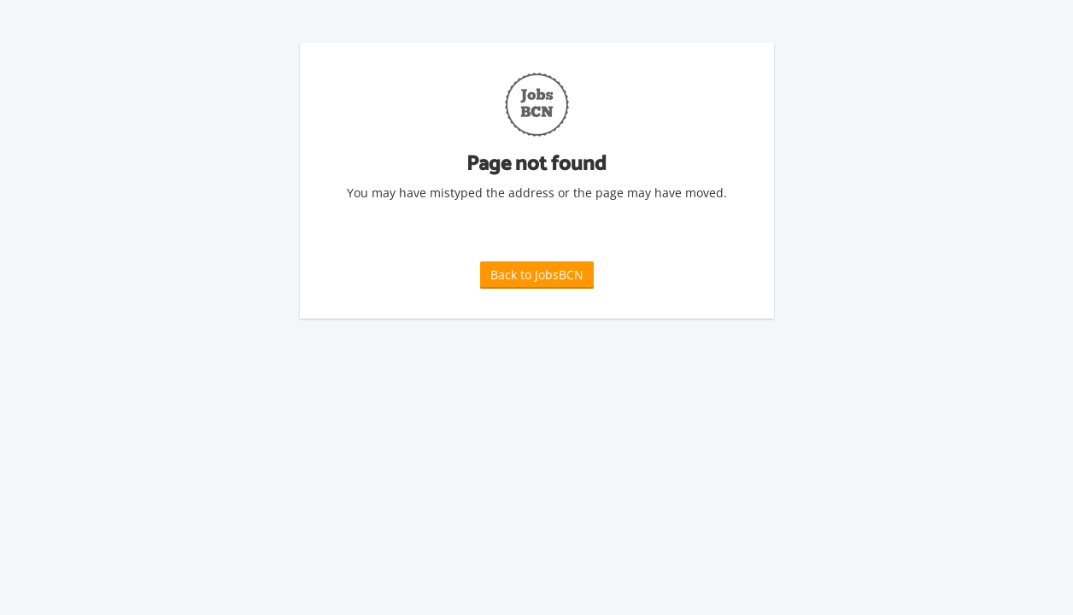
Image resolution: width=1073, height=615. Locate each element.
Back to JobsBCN (536, 274)
